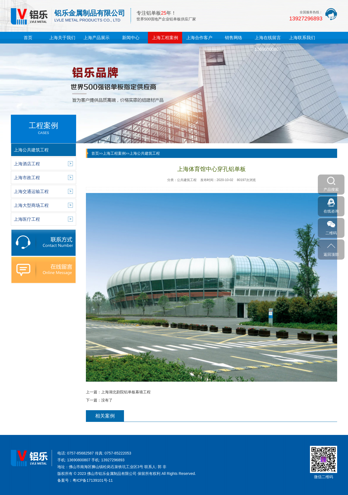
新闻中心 (130, 37)
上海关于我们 (62, 37)
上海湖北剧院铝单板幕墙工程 (126, 392)
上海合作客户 (199, 37)
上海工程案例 (165, 37)
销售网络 (233, 37)
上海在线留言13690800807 (267, 43)
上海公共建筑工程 (144, 153)
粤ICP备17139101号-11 (93, 480)
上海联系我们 (302, 37)
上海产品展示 (96, 37)
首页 (28, 37)
